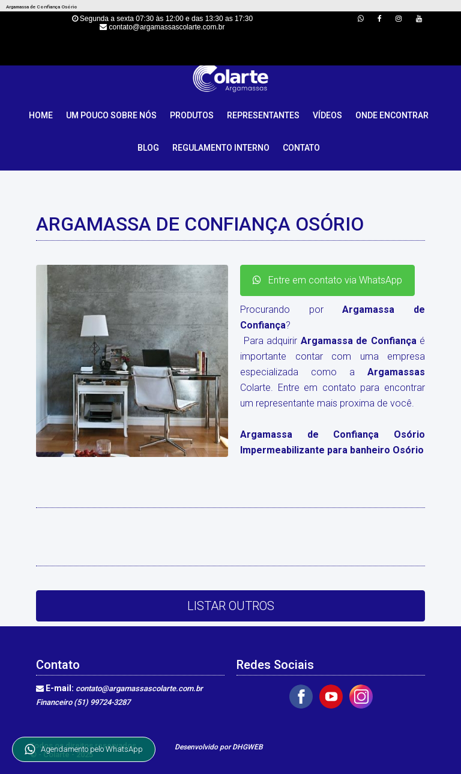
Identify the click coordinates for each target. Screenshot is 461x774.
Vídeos (327, 115)
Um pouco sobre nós (111, 115)
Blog (148, 148)
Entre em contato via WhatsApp (327, 280)
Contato (301, 148)
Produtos (192, 115)
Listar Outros (230, 606)
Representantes (263, 115)
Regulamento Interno (221, 148)
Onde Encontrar (392, 115)
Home (41, 115)
